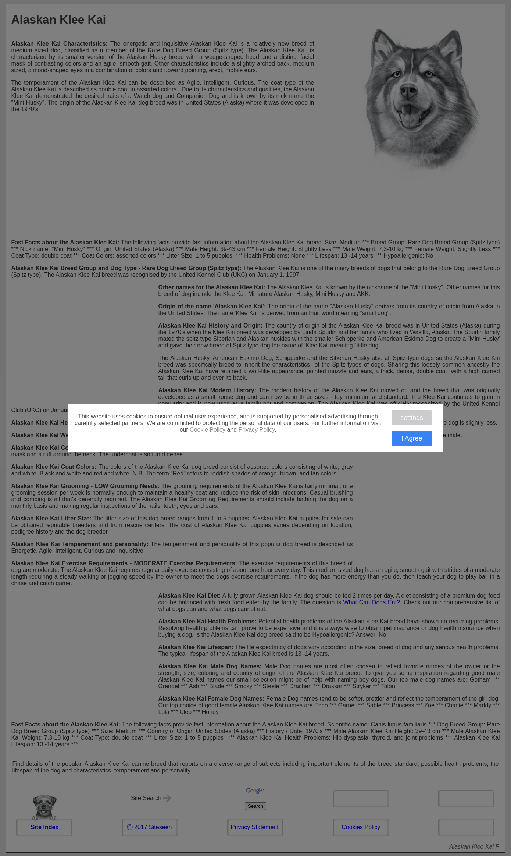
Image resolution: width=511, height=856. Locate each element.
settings (411, 417)
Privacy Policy (257, 430)
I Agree (411, 438)
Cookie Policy (207, 430)
